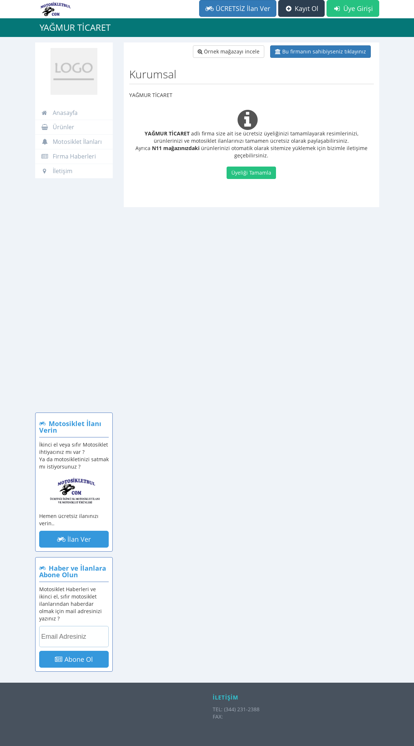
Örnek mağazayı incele (229, 51)
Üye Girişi (353, 8)
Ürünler (57, 127)
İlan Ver (74, 539)
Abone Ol (74, 659)
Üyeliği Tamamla (251, 172)
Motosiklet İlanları (71, 142)
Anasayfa (59, 113)
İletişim (56, 171)
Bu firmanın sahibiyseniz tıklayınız (320, 51)
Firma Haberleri (68, 156)
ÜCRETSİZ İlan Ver (237, 8)
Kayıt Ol (301, 8)
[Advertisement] (74, 299)
